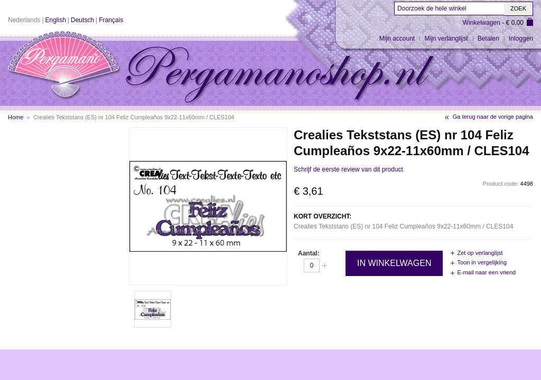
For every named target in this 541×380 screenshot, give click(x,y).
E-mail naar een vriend (486, 272)
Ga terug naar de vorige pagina (493, 116)
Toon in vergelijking (482, 262)
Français (111, 20)
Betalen (488, 38)
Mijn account (397, 38)
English (55, 20)
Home (15, 117)
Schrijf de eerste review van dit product (348, 169)
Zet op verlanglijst (479, 253)
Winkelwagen (481, 22)
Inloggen (521, 38)
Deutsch (82, 20)
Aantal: (309, 253)
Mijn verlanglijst (446, 38)
